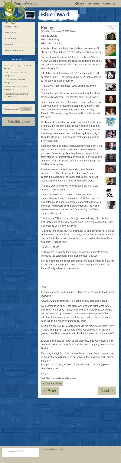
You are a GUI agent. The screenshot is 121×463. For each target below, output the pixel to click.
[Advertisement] (60, 422)
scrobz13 (7, 87)
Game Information (14, 50)
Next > (108, 391)
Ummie (6, 80)
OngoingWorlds (26, 3)
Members (10, 44)
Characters (10, 38)
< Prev (51, 391)
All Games (93, 3)
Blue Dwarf (55, 15)
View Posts (11, 33)
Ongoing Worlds (15, 450)
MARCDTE (8, 66)
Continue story (52, 383)
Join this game (18, 121)
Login (79, 3)
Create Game (110, 3)
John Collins (25, 66)
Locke (52, 31)
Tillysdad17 (8, 94)
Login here (26, 109)
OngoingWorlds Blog (52, 449)
